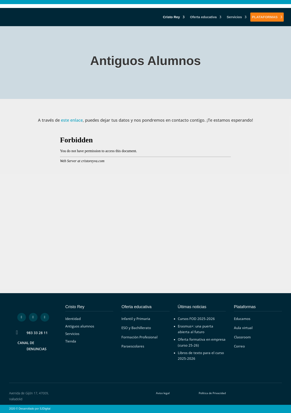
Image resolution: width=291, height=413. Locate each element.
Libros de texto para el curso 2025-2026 (201, 355)
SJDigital (46, 408)
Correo (239, 346)
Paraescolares (132, 346)
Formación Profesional (139, 337)
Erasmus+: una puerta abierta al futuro (195, 329)
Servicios (234, 17)
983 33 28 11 (37, 332)
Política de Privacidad (212, 393)
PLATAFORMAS (265, 17)
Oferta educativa (203, 17)
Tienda (70, 341)
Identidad (73, 318)
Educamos (242, 318)
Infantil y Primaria (135, 318)
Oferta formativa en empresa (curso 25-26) (202, 342)
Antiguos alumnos (79, 326)
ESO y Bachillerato (136, 327)
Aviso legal (163, 393)
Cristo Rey (171, 17)
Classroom (242, 337)
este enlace (72, 120)
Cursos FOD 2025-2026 (196, 318)
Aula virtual (243, 327)
